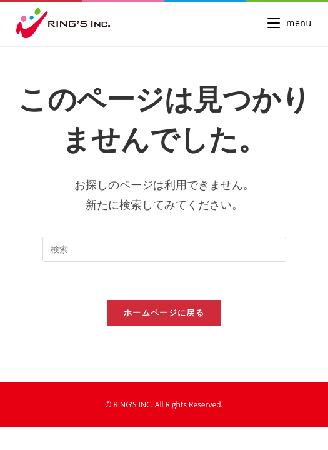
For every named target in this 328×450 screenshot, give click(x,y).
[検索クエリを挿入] (164, 249)
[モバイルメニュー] (289, 23)
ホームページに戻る (164, 312)
